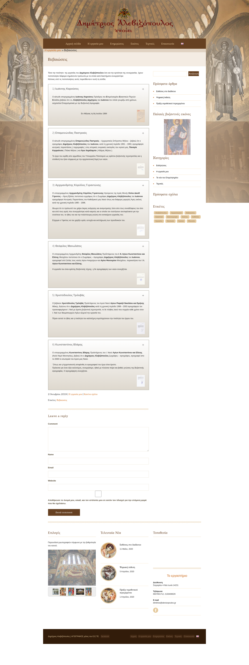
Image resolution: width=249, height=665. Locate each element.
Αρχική (133, 657)
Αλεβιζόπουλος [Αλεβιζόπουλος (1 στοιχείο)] (161, 254)
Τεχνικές (150, 43)
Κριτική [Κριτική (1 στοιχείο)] (181, 262)
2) (69, 132)
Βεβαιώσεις (62, 400)
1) (65, 88)
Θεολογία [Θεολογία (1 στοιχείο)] (170, 262)
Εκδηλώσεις (161, 206)
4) (67, 246)
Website (52, 480)
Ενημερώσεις (117, 43)
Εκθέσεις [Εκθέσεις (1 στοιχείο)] (195, 258)
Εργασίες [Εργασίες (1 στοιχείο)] (158, 262)
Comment (53, 424)
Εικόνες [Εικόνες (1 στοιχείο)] (185, 258)
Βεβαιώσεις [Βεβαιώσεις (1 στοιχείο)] (190, 254)
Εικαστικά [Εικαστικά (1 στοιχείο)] (159, 258)
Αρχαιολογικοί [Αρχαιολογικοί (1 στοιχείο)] (176, 254)
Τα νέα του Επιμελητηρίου (167, 219)
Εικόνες (135, 43)
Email (51, 467)
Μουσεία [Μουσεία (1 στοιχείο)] (191, 262)
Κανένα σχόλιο (91, 394)
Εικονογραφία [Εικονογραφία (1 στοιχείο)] (172, 258)
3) (76, 185)
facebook (105, 657)
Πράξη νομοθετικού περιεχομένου (170, 103)
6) (67, 344)
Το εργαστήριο (177, 575)
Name (51, 454)
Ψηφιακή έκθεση (163, 97)
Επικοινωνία (167, 43)
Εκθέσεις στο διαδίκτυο (166, 91)
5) (68, 295)
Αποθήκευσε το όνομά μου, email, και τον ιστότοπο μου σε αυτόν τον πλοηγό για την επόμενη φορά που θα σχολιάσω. (97, 502)
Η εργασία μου (95, 43)
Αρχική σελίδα (73, 43)
